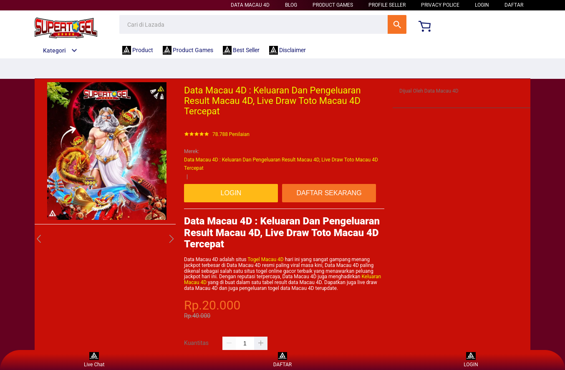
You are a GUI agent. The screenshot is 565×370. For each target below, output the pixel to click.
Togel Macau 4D (265, 259)
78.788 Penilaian (231, 134)
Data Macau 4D (250, 5)
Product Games (333, 5)
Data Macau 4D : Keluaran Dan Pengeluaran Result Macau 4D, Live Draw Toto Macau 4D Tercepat (281, 164)
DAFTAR (513, 5)
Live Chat (94, 359)
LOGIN (482, 5)
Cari (397, 24)
